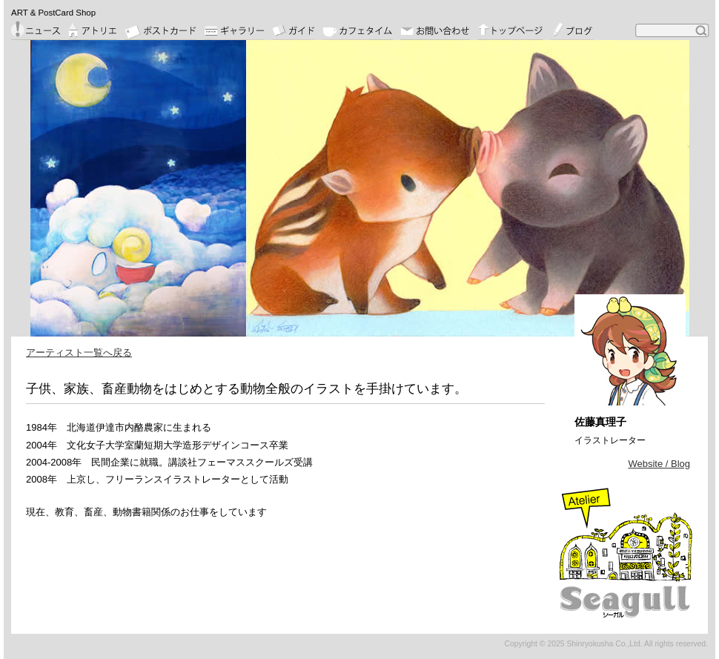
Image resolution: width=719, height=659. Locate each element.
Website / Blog (659, 463)
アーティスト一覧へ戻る (79, 352)
